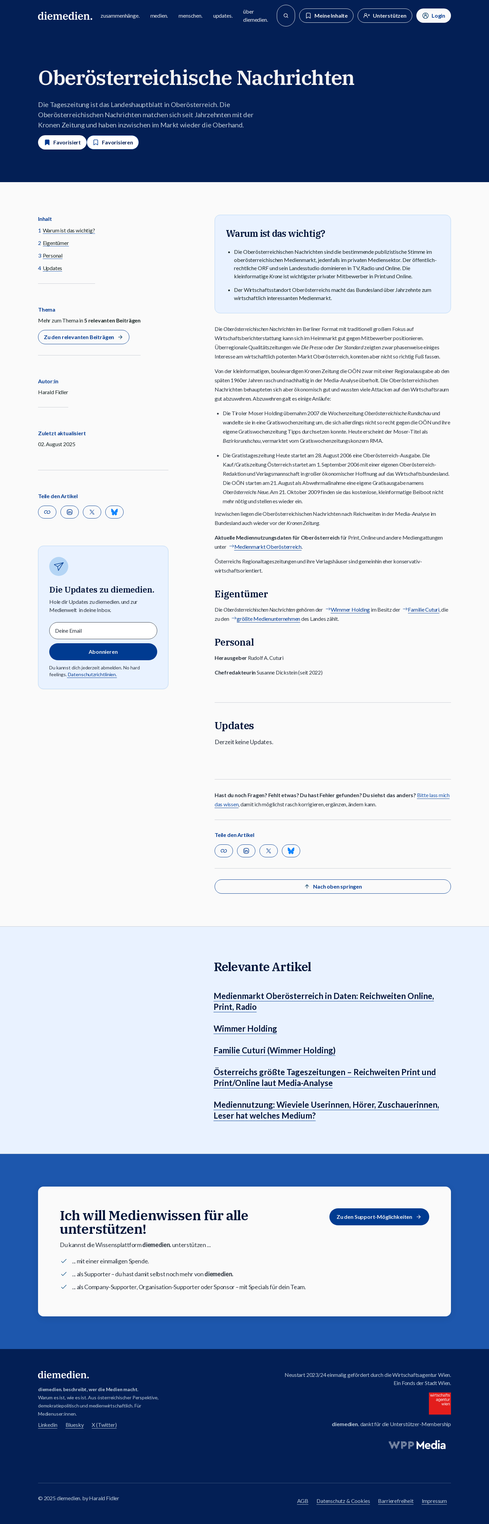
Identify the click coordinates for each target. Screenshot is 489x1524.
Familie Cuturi (423, 609)
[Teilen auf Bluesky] (114, 512)
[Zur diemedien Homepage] (65, 15)
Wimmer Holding (350, 609)
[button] (47, 512)
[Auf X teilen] (92, 512)
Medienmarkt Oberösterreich (268, 546)
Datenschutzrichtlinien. (92, 674)
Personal (53, 255)
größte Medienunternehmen (268, 618)
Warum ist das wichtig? (69, 230)
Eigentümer (56, 243)
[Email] (103, 630)
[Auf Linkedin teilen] (69, 512)
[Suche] (286, 16)
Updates (52, 268)
